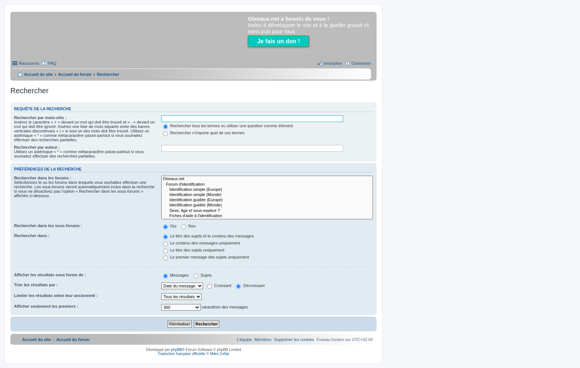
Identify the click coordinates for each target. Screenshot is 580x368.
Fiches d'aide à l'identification (267, 216)
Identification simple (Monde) (267, 194)
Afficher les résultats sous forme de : (50, 275)
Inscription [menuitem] (333, 63)
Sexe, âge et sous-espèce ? (267, 210)
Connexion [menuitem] (361, 63)
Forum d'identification (267, 184)
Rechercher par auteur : (37, 147)
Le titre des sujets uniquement (194, 250)
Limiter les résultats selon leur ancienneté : (56, 295)
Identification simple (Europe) (267, 189)
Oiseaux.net (267, 179)
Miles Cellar (219, 354)
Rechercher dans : (32, 235)
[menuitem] (294, 339)
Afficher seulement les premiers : (46, 306)
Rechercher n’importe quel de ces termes (204, 133)
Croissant (219, 285)
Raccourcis (29, 63)
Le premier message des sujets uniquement (206, 257)
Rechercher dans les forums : (42, 178)
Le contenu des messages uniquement (201, 243)
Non (188, 226)
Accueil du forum (74, 74)
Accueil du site (38, 74)
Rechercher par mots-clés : (40, 117)
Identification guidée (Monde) (267, 205)
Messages (176, 275)
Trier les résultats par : (36, 285)
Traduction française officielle (181, 354)
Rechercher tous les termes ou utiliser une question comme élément (228, 126)
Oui (169, 226)
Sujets (202, 275)
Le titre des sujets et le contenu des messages (208, 236)
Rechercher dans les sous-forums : (48, 225)
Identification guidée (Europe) (267, 200)
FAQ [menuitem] (52, 63)
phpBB (176, 350)
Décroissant (250, 285)
